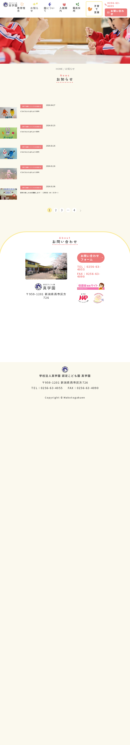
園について (49, 9)
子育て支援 (94, 9)
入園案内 (63, 9)
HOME (59, 68)
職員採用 (77, 9)
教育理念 (21, 9)
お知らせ (34, 9)
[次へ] (80, 210)
